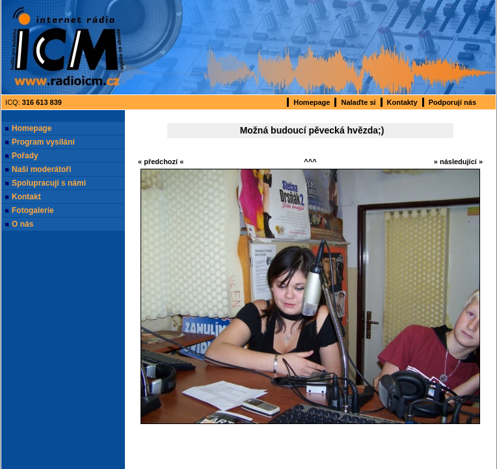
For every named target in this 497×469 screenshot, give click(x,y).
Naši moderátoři (41, 169)
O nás (22, 224)
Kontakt (26, 196)
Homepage (311, 102)
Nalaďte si (358, 102)
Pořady (25, 155)
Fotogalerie (33, 210)
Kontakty (402, 102)
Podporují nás (452, 102)
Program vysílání (43, 142)
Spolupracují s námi (49, 183)
